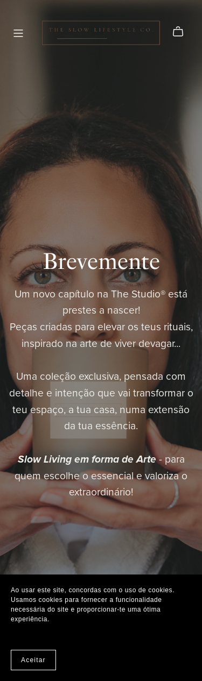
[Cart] (182, 31)
